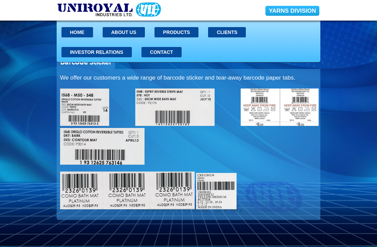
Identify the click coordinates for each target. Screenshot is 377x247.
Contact (161, 52)
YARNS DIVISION (292, 11)
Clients (227, 32)
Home (77, 32)
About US (123, 32)
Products (176, 32)
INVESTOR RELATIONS (96, 52)
